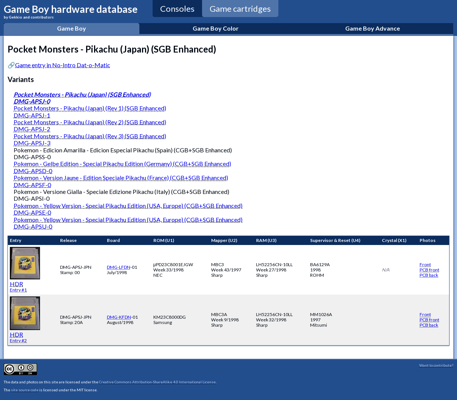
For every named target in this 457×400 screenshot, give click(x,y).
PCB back (429, 275)
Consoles (177, 8)
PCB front (429, 270)
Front (425, 264)
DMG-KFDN (119, 317)
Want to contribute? (436, 365)
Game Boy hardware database (70, 11)
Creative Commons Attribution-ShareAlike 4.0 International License (157, 382)
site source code (25, 390)
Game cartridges (240, 8)
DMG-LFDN (118, 267)
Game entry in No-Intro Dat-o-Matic (62, 64)
